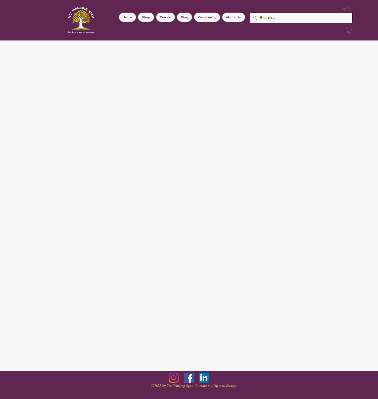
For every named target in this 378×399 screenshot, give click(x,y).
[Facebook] (189, 378)
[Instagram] (174, 378)
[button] (349, 31)
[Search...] (301, 18)
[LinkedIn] (204, 378)
